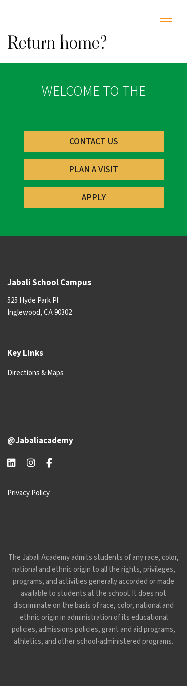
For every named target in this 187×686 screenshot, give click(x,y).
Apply (94, 198)
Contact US (93, 142)
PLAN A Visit (93, 170)
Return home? (57, 43)
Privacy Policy (28, 493)
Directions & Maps (35, 373)
